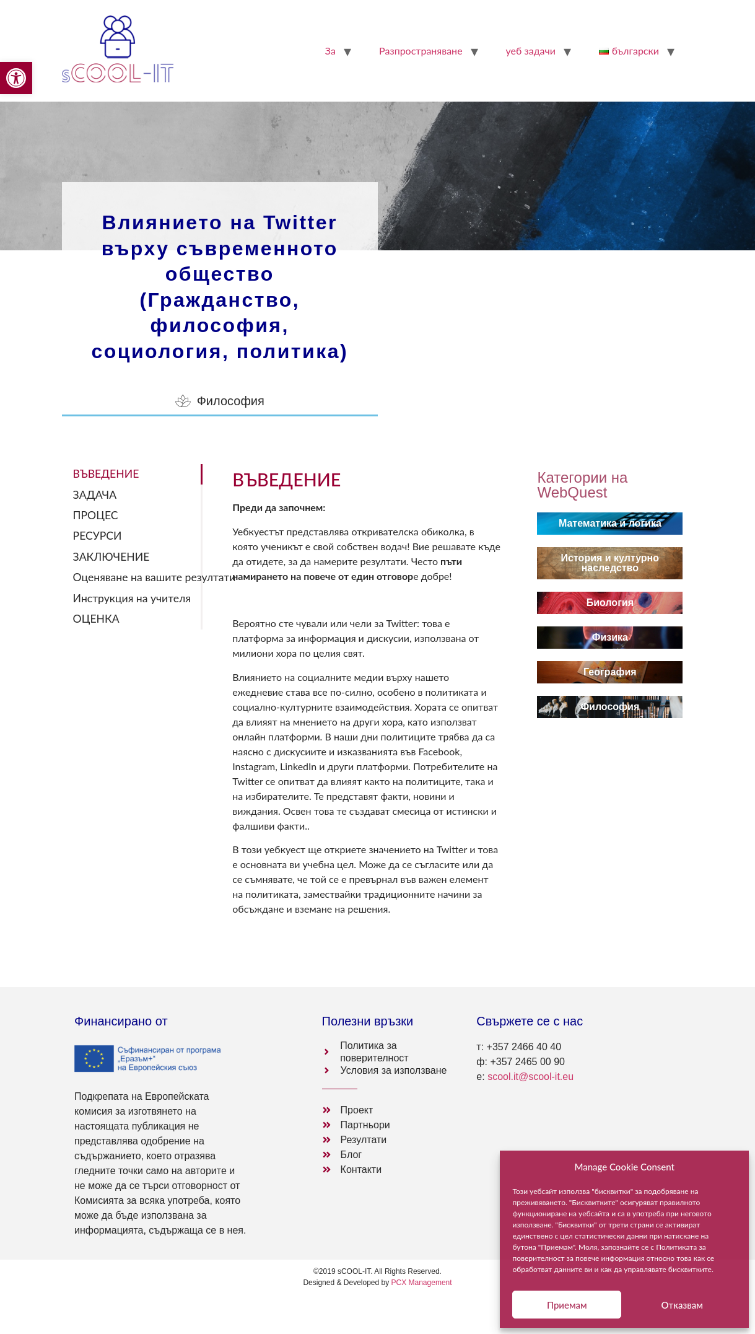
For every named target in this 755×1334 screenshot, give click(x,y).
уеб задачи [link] (531, 50)
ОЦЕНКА (96, 618)
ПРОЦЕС (95, 515)
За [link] (330, 50)
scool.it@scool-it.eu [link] (530, 1076)
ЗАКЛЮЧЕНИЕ (111, 556)
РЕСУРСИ (97, 535)
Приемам (567, 1304)
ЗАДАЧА (94, 494)
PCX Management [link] (421, 1282)
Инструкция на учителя (132, 598)
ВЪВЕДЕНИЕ (106, 473)
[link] (16, 78)
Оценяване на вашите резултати (138, 577)
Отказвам (681, 1304)
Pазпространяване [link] (421, 50)
